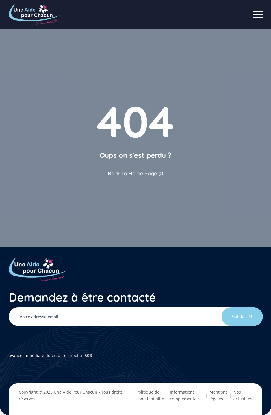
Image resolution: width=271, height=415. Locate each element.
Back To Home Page (132, 173)
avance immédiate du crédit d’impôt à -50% (51, 355)
